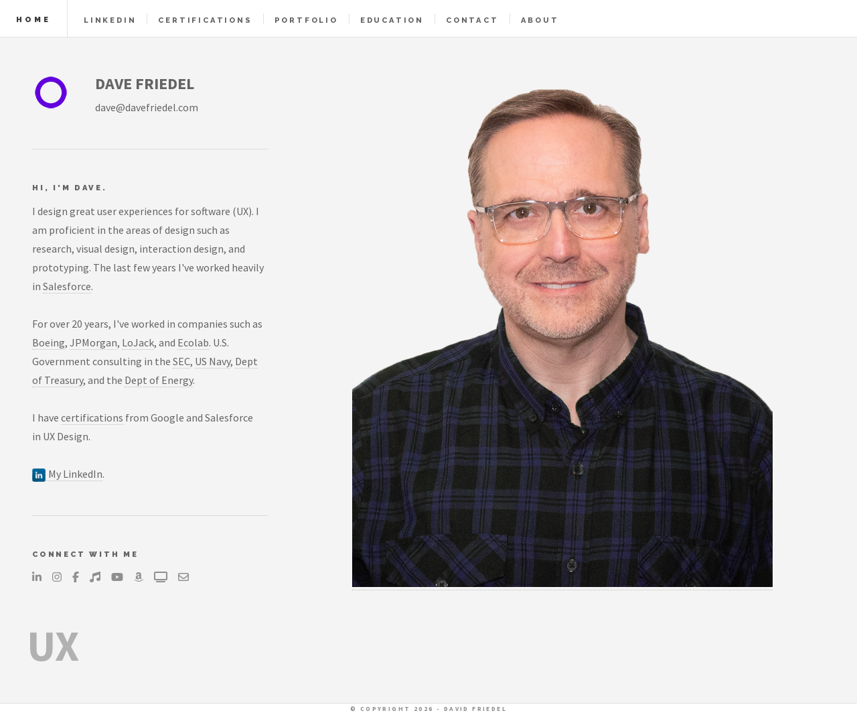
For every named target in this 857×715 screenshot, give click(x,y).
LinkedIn (110, 20)
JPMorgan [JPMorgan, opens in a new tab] (93, 342)
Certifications (205, 20)
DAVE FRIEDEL (144, 83)
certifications (92, 417)
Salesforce (67, 286)
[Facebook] (75, 577)
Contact (472, 20)
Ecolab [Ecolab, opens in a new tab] (193, 342)
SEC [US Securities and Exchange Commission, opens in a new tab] (181, 361)
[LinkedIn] (37, 577)
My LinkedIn (67, 474)
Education (392, 20)
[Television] (160, 577)
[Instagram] (57, 577)
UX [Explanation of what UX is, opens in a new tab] (53, 645)
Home (33, 19)
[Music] (95, 577)
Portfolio (306, 20)
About (540, 20)
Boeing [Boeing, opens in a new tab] (48, 342)
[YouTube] (117, 577)
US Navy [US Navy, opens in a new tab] (212, 361)
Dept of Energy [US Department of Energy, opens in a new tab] (159, 380)
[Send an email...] (183, 577)
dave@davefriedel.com (146, 107)
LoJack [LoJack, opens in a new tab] (138, 342)
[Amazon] (138, 577)
